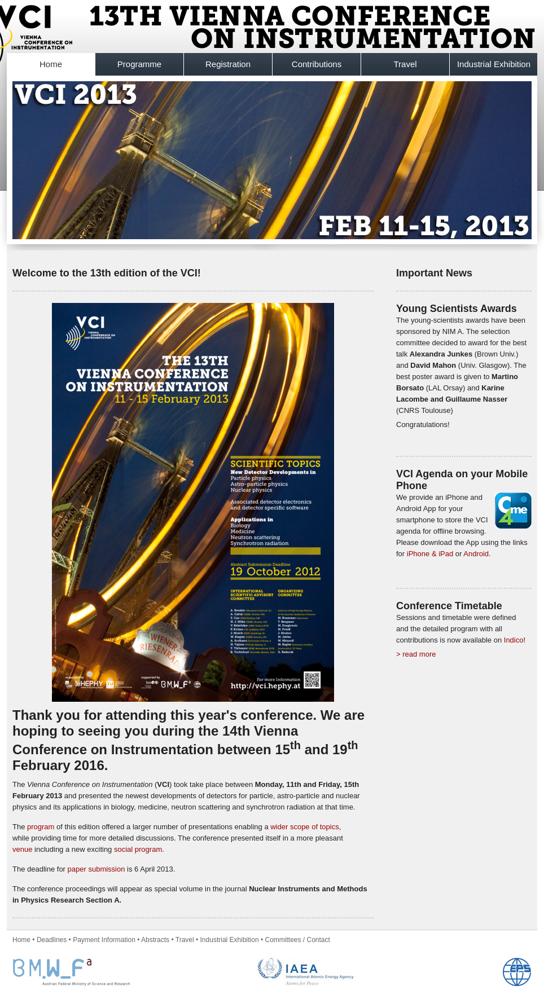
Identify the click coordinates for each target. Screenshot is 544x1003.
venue (22, 849)
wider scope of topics (304, 826)
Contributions (316, 64)
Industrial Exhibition (493, 64)
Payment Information (104, 940)
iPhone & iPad (430, 553)
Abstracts (155, 940)
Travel (404, 64)
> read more (416, 654)
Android (476, 553)
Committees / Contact (297, 940)
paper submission (96, 869)
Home (51, 64)
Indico (514, 640)
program (40, 826)
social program (138, 849)
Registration (228, 64)
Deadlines (52, 940)
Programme (139, 64)
